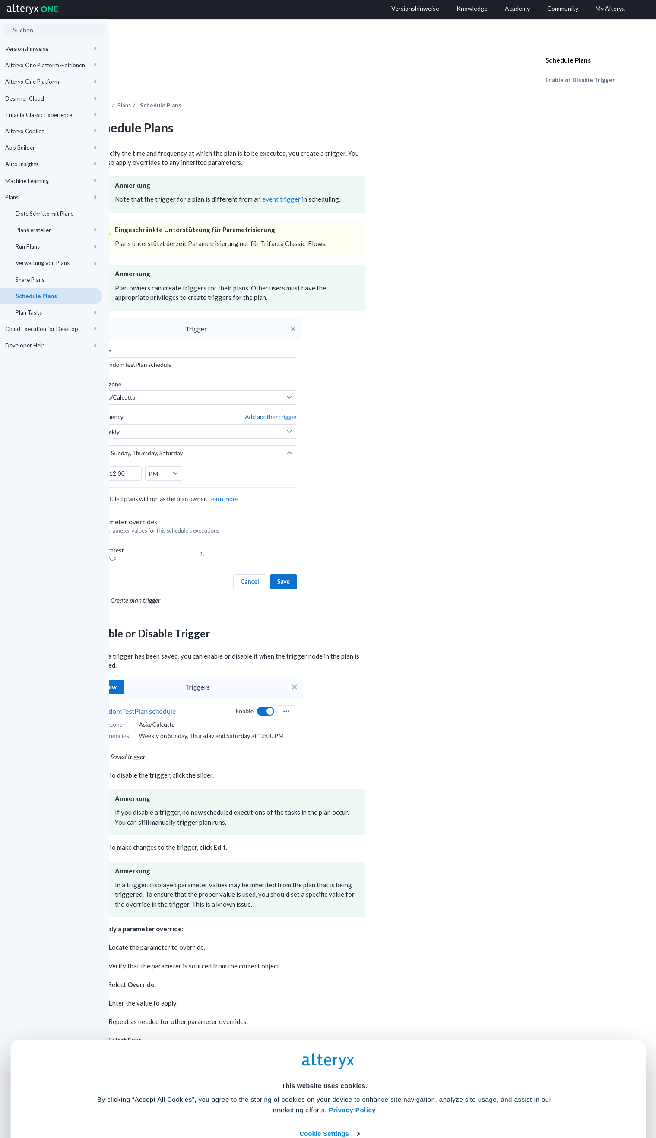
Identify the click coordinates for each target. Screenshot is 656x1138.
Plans (50, 197)
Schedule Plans (36, 296)
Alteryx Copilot (50, 131)
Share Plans (30, 279)
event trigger (390, 175)
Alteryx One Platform (50, 81)
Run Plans (56, 246)
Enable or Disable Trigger (580, 79)
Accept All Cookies (262, 1099)
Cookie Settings (324, 1074)
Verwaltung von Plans (56, 262)
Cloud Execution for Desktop (50, 328)
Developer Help (50, 345)
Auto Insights (50, 164)
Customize (393, 1099)
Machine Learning (50, 180)
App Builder (50, 147)
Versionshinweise (50, 48)
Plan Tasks (56, 312)
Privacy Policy (352, 1050)
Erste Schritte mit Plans (44, 213)
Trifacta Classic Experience (50, 114)
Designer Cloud (50, 98)
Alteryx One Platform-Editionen (50, 65)
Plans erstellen (56, 230)
